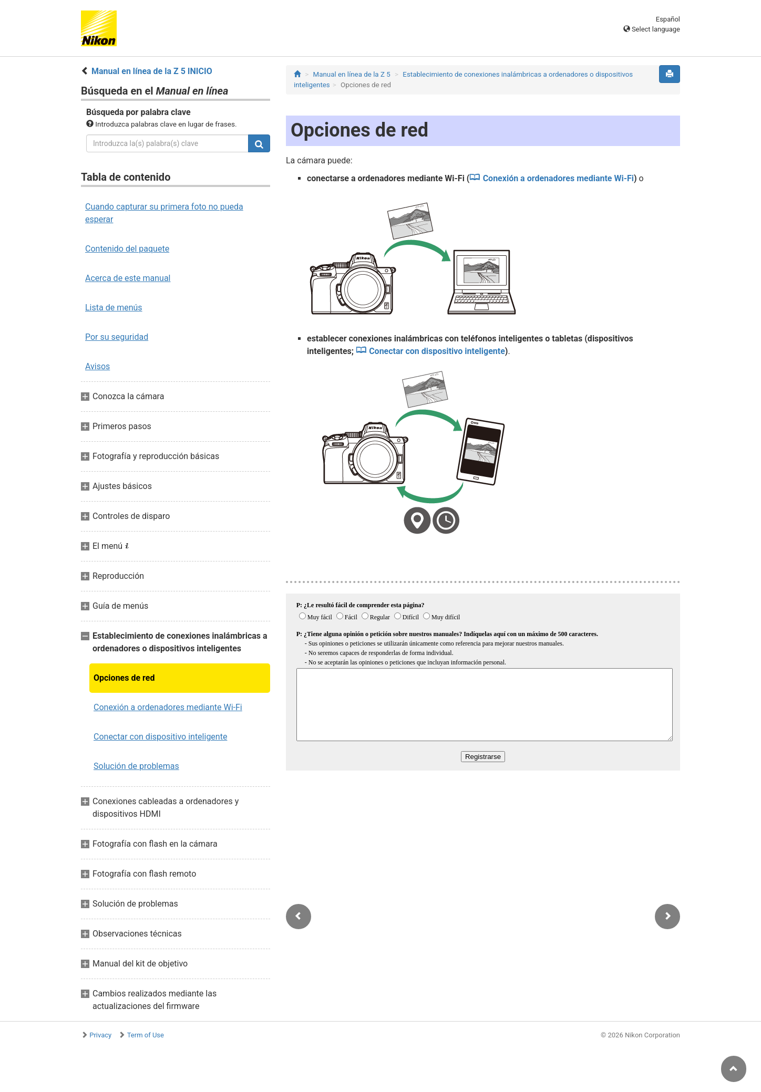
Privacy (100, 1035)
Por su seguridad (116, 337)
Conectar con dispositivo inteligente (160, 737)
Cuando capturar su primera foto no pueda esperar (164, 213)
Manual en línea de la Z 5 (351, 74)
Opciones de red (124, 678)
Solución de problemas (136, 766)
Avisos (97, 366)
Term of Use (145, 1035)
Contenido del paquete (127, 249)
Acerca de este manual (128, 278)
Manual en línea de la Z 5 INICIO (151, 71)
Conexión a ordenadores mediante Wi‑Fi (168, 707)
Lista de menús (113, 308)
